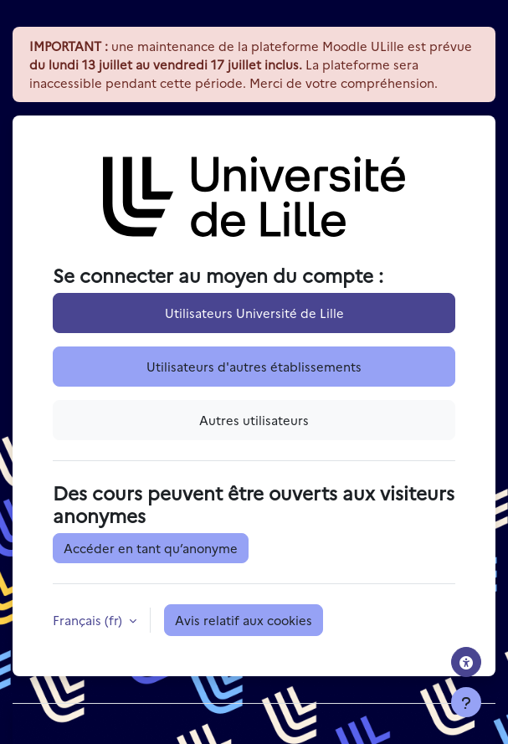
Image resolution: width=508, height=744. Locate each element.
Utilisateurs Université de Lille (254, 312)
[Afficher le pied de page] (466, 702)
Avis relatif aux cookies (243, 620)
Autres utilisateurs (254, 419)
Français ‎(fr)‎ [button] (89, 620)
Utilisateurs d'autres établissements (254, 366)
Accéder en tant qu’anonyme (151, 548)
